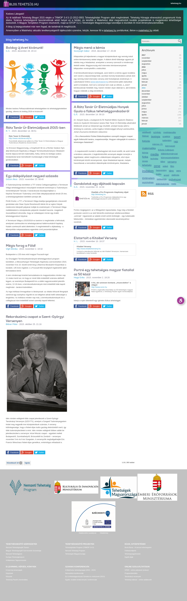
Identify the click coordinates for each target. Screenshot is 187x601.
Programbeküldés (131, 573)
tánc (171, 170)
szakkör (166, 136)
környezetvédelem (170, 157)
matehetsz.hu (145, 30)
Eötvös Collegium (166, 150)
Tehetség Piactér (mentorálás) (17, 580)
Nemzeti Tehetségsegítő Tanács (17, 547)
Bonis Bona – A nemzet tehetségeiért (138, 547)
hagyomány (161, 170)
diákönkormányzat (169, 154)
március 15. (157, 144)
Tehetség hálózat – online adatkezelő (138, 580)
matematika (149, 148)
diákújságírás (162, 184)
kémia (145, 152)
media (154, 154)
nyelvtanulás (169, 132)
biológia (155, 136)
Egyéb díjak (129, 557)
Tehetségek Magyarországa (75, 554)
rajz (176, 141)
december (146, 91)
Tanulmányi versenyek (133, 576)
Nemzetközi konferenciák (74, 573)
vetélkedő (146, 132)
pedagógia (162, 179)
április (144, 76)
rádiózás (175, 175)
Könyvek (9, 576)
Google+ (28, 117)
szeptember (146, 61)
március (145, 79)
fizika (145, 156)
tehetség (146, 165)
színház (157, 132)
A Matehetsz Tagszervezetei (16, 560)
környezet (170, 146)
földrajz (145, 136)
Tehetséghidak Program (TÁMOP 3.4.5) (79, 547)
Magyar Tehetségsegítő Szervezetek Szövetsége (23, 551)
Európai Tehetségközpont (15, 557)
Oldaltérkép (104, 533)
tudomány (167, 140)
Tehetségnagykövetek (132, 554)
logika (158, 174)
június (144, 109)
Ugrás (27, 463)
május (144, 73)
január (144, 85)
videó (165, 166)
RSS (150, 193)
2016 (144, 67)
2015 (144, 88)
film (172, 166)
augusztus (146, 64)
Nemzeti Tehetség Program (75, 551)
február (145, 82)
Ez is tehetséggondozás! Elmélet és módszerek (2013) (85, 576)
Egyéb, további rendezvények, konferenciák (81, 580)
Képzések (9, 573)
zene (157, 166)
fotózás (146, 141)
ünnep (145, 161)
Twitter (41, 117)
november (146, 58)
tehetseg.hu (176, 3)
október (145, 97)
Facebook (14, 117)
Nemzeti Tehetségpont (14, 554)
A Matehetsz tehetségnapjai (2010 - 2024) (80, 570)
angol (166, 175)
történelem (148, 178)
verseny (172, 161)
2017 (144, 55)
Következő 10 (14, 462)
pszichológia (147, 182)
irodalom (148, 171)
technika (154, 159)
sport (177, 137)
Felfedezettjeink (130, 551)
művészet (175, 179)
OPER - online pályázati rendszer (137, 570)
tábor (162, 161)
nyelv (173, 184)
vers (178, 170)
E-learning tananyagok (14, 570)
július (144, 70)
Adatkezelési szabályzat (87, 533)
